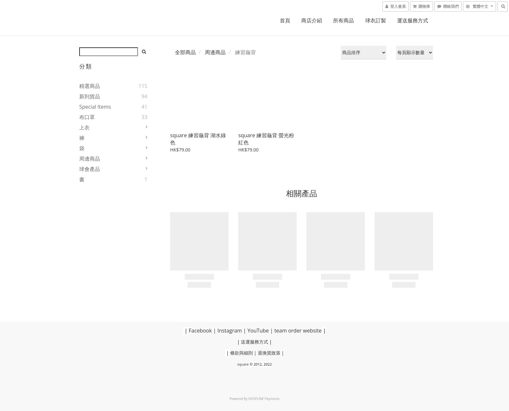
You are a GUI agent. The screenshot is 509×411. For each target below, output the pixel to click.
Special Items (95, 106)
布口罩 (87, 117)
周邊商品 (89, 158)
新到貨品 (89, 96)
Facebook (200, 330)
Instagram (229, 330)
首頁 (285, 20)
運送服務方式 (412, 20)
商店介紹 (311, 20)
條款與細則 (241, 353)
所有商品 (343, 20)
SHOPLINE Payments (263, 398)
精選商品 (89, 86)
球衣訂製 (375, 20)
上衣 (84, 127)
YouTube (258, 330)
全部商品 (185, 52)
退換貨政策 (269, 353)
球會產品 (89, 169)
